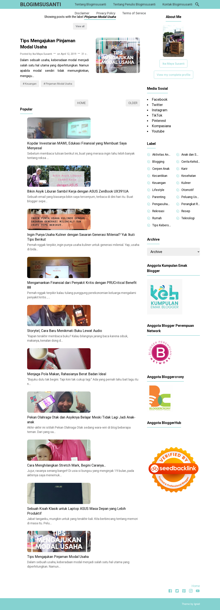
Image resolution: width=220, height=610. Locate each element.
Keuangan (30, 83)
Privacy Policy (105, 13)
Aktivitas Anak (161, 154)
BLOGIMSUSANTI (40, 4)
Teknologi (188, 218)
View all (80, 26)
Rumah (157, 218)
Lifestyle (158, 190)
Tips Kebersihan (161, 225)
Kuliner (186, 183)
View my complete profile (173, 74)
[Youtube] (197, 592)
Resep (185, 211)
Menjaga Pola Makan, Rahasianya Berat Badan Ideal (66, 374)
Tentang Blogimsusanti (90, 4)
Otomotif (187, 190)
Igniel (197, 604)
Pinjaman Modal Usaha (59, 83)
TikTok (157, 115)
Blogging (158, 161)
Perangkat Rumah (190, 204)
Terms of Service (134, 13)
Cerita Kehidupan (190, 161)
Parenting (158, 197)
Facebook (159, 99)
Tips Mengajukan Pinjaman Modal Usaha (47, 43)
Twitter (157, 105)
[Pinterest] (184, 592)
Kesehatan (188, 176)
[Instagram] (191, 592)
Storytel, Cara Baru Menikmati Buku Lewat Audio (64, 331)
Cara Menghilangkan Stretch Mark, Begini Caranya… (66, 465)
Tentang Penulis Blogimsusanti (134, 4)
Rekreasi (158, 211)
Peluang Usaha (190, 197)
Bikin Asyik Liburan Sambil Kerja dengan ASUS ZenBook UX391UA (78, 191)
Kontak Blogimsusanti (177, 4)
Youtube (158, 131)
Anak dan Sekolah (190, 154)
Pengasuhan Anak (161, 204)
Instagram (159, 110)
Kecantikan (159, 176)
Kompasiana (161, 126)
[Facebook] (170, 592)
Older (132, 103)
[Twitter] (177, 592)
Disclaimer (82, 13)
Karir (184, 168)
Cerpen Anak (161, 168)
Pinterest (159, 121)
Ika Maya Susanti (173, 63)
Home (81, 103)
